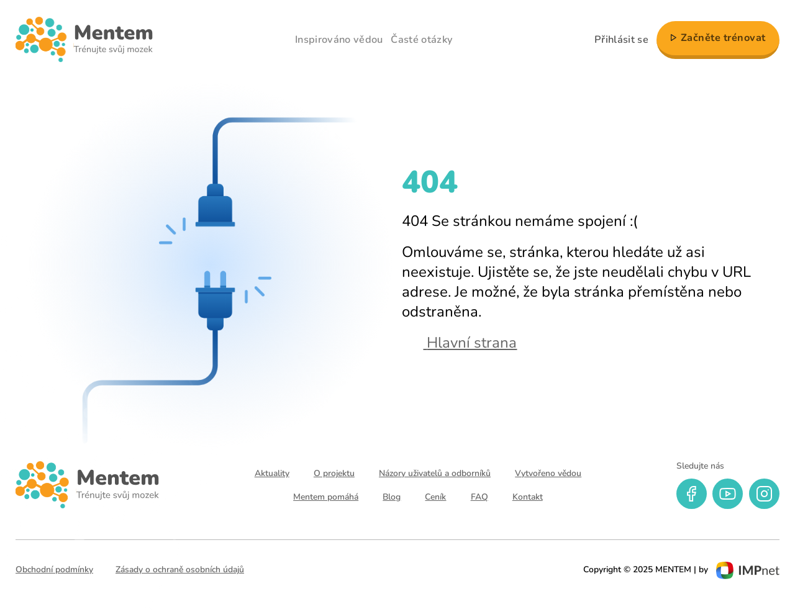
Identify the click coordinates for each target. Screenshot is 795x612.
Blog (392, 497)
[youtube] (727, 494)
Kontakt (527, 497)
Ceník (435, 497)
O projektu (334, 473)
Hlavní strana (459, 343)
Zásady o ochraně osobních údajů (180, 569)
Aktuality (272, 473)
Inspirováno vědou (339, 40)
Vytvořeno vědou (548, 473)
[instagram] (764, 494)
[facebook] (691, 494)
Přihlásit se (621, 40)
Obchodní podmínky (54, 569)
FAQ (479, 497)
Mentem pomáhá (325, 497)
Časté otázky (422, 40)
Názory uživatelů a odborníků (435, 473)
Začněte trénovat (723, 37)
